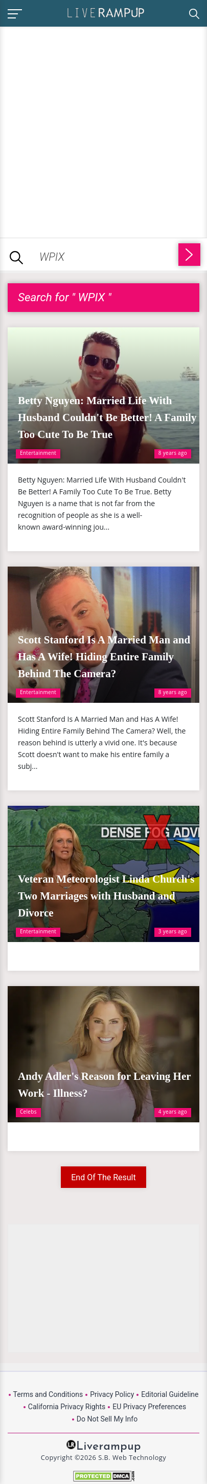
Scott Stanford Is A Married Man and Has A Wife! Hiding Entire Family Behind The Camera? (104, 657)
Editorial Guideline (169, 1394)
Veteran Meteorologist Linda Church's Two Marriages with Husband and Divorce (106, 896)
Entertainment (38, 452)
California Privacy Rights (66, 1407)
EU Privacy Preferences (149, 1407)
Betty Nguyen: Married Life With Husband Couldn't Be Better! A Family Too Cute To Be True (107, 417)
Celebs (28, 1111)
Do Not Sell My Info (107, 1419)
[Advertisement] (103, 130)
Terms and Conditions (48, 1394)
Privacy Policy (112, 1394)
